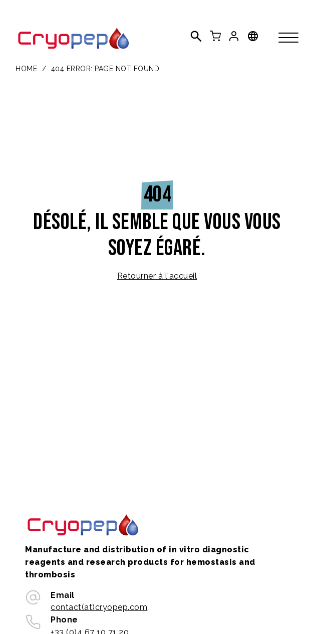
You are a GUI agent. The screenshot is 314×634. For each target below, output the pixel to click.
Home (26, 69)
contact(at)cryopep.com (99, 607)
